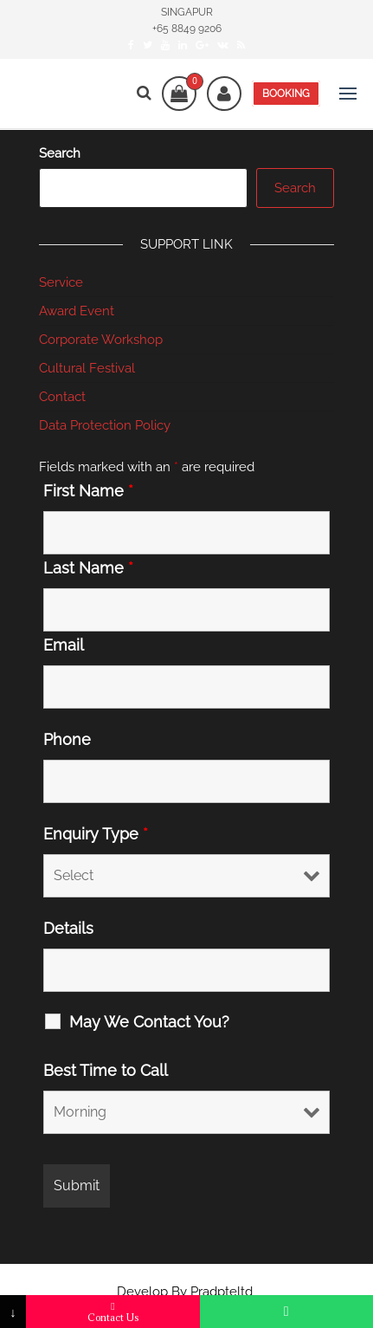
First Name (88, 491)
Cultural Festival (87, 368)
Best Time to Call (105, 1070)
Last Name (88, 568)
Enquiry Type (95, 834)
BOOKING (286, 93)
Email (63, 645)
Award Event (76, 311)
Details (68, 928)
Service (61, 282)
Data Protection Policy (104, 425)
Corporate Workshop (101, 339)
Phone (67, 739)
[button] (348, 93)
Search (59, 153)
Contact (62, 397)
